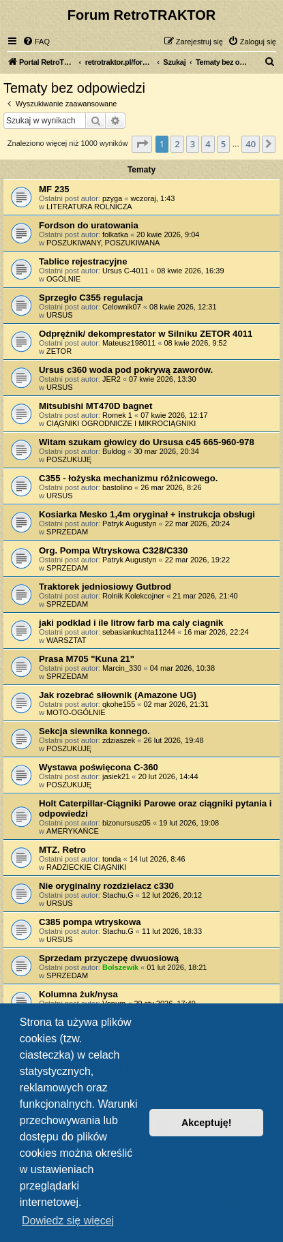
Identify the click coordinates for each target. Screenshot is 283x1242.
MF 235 (54, 189)
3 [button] (192, 144)
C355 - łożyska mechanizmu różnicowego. (128, 478)
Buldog (113, 451)
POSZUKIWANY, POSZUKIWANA (103, 243)
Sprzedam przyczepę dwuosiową (109, 958)
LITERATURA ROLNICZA (89, 206)
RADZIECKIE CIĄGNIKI (86, 867)
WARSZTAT (66, 640)
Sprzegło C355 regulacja (91, 297)
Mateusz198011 (128, 343)
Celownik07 (121, 307)
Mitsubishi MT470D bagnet (95, 406)
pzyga (112, 198)
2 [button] (177, 144)
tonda (111, 859)
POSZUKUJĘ (68, 459)
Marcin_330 (121, 668)
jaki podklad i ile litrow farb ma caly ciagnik (131, 623)
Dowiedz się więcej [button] (68, 1220)
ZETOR (59, 351)
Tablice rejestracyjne (83, 261)
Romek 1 (117, 415)
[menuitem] (36, 41)
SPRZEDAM (67, 532)
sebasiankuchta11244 (138, 632)
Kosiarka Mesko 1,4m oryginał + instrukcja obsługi (147, 514)
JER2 (111, 379)
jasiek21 (116, 776)
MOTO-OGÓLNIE (76, 712)
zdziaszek (118, 740)
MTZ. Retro (62, 850)
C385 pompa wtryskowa (90, 922)
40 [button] (250, 144)
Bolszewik (120, 967)
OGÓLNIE (63, 279)
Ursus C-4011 (125, 271)
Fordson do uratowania (88, 225)
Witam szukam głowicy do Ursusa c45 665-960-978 (146, 442)
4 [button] (207, 144)
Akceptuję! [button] (206, 1122)
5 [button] (223, 144)
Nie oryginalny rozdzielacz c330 (106, 886)
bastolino (117, 487)
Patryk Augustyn (129, 523)
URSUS (59, 315)
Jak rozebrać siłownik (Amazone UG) (117, 695)
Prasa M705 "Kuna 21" (86, 659)
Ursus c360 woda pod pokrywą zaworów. (126, 370)
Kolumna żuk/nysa (78, 994)
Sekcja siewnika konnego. (94, 731)
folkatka (115, 234)
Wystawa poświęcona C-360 (98, 767)
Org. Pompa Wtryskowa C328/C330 (113, 550)
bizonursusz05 (126, 823)
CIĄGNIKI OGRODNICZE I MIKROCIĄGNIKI (121, 423)
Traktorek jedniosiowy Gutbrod (105, 586)
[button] (142, 144)
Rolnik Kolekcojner (133, 596)
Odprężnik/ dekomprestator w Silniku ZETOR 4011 (145, 334)
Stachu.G (118, 895)
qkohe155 (118, 704)
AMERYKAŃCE (72, 831)
